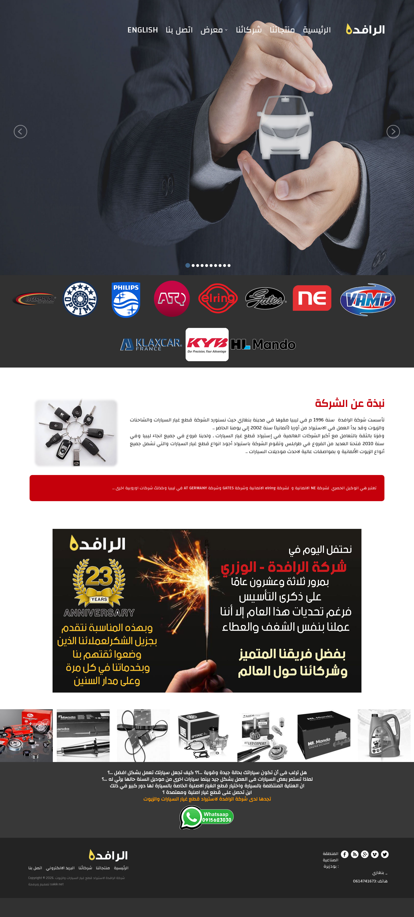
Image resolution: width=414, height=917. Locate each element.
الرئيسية (317, 30)
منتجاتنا (282, 30)
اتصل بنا (179, 30)
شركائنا (249, 30)
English (142, 30)
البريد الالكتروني (60, 868)
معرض (211, 30)
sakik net (57, 884)
